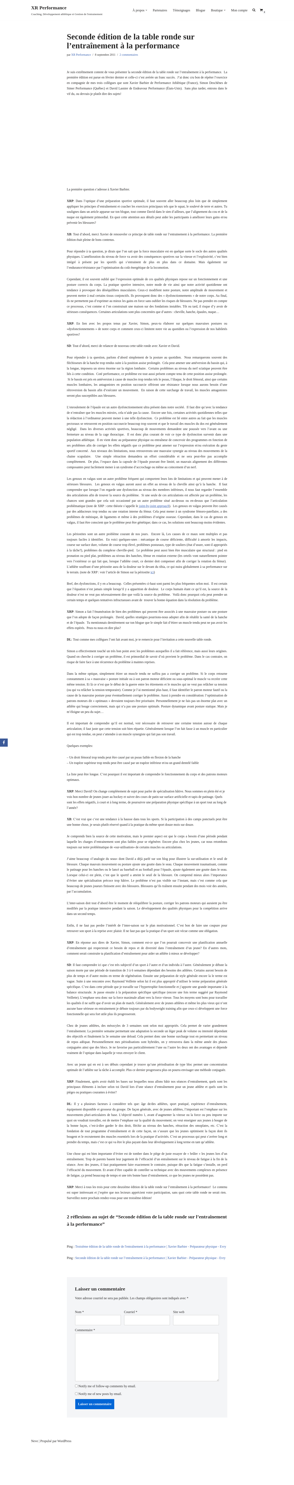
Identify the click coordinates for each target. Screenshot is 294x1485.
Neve (34, 1480)
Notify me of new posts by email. (100, 1433)
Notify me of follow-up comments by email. (107, 1425)
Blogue (200, 10)
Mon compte (239, 10)
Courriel (130, 1350)
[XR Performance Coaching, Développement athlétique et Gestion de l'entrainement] (66, 10)
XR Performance (81, 54)
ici (174, 588)
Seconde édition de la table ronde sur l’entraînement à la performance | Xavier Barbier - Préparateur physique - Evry (151, 1296)
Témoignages (181, 10)
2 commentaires (129, 54)
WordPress (64, 1480)
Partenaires (159, 10)
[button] (146, 10)
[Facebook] (4, 743)
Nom (79, 1350)
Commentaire (85, 1368)
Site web (178, 1350)
